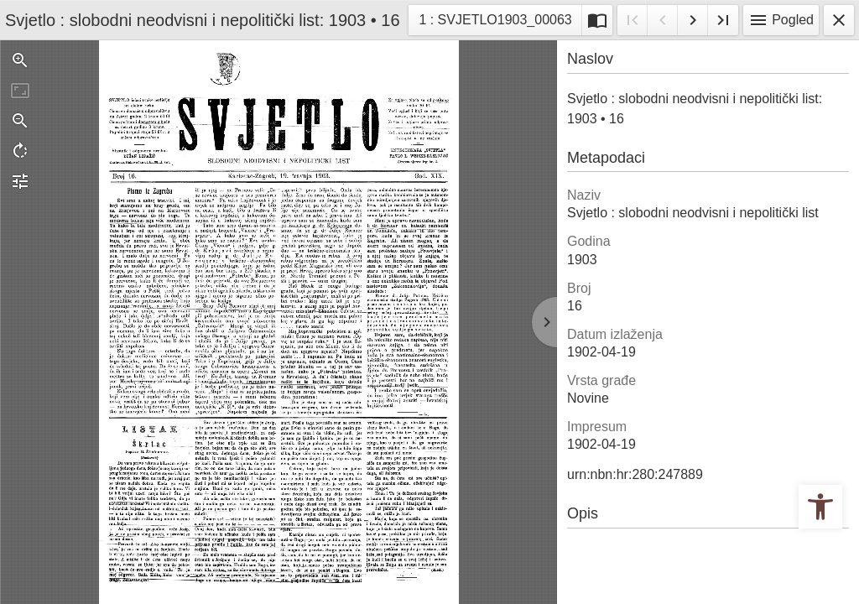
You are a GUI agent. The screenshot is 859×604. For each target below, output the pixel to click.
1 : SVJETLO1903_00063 (494, 18)
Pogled (781, 20)
